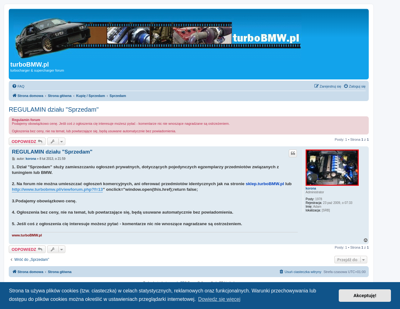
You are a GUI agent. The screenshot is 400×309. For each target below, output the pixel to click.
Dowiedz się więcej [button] (219, 299)
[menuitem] (18, 86)
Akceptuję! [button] (365, 295)
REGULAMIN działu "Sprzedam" (54, 109)
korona (311, 188)
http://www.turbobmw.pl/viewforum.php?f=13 (57, 189)
